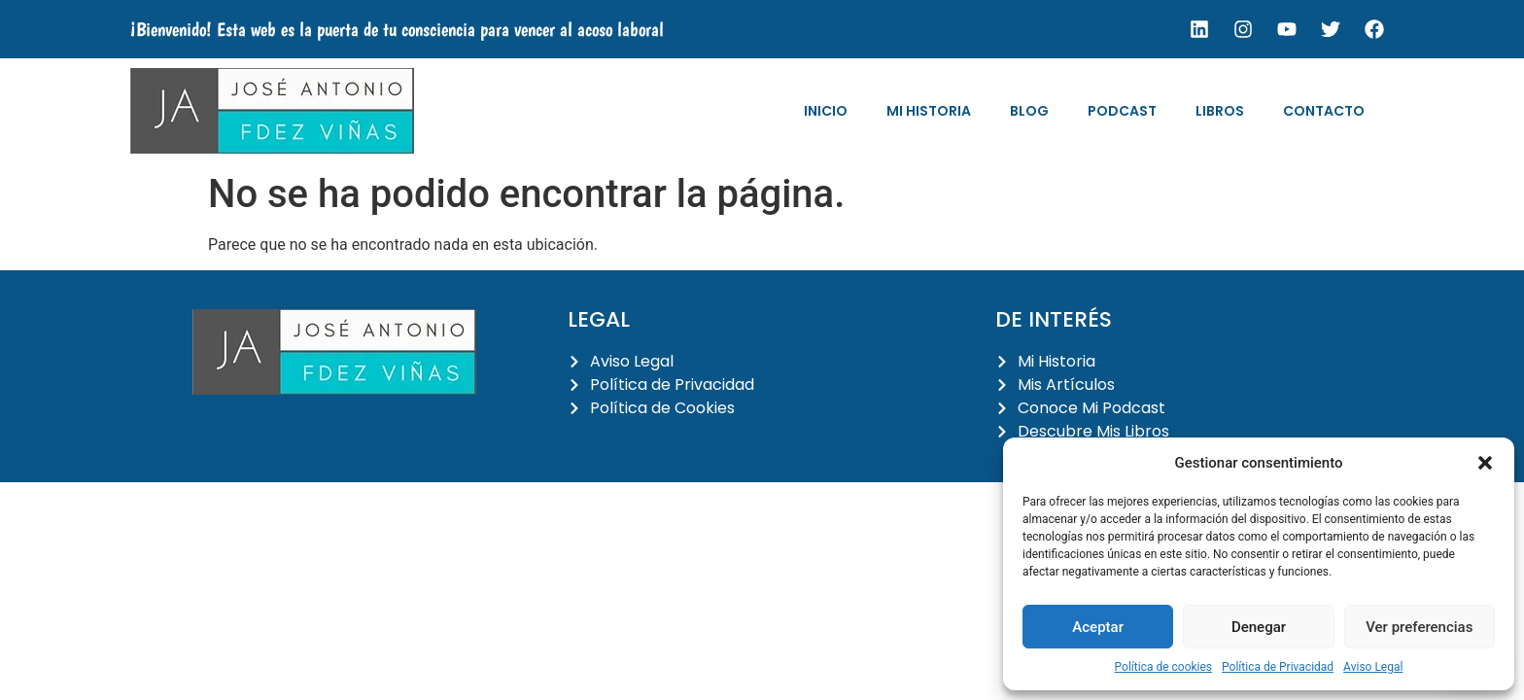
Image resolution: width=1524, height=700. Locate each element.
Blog (1029, 111)
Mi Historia (928, 111)
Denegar (1258, 627)
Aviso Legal (1373, 667)
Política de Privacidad (1278, 667)
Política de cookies (1164, 667)
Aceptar (1098, 627)
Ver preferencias (1419, 627)
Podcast (1122, 111)
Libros (1219, 111)
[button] (1485, 462)
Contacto (1324, 111)
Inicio (826, 111)
